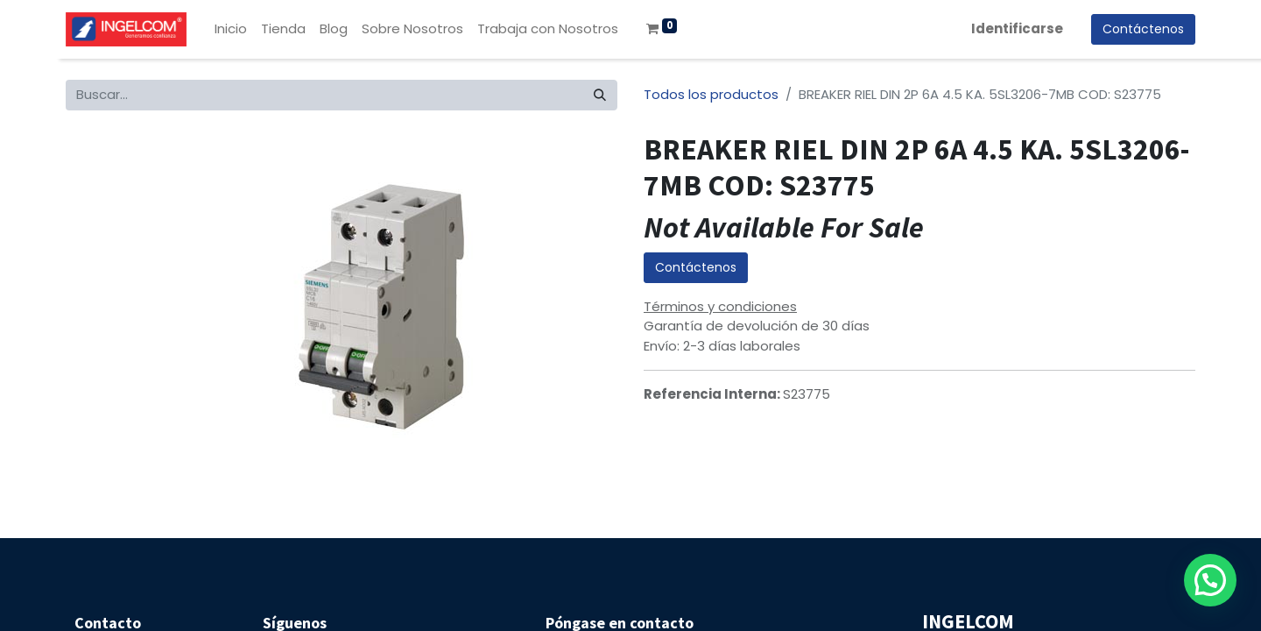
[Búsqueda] (599, 95)
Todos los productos (711, 94)
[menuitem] (231, 29)
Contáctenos (695, 267)
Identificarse (1017, 28)
